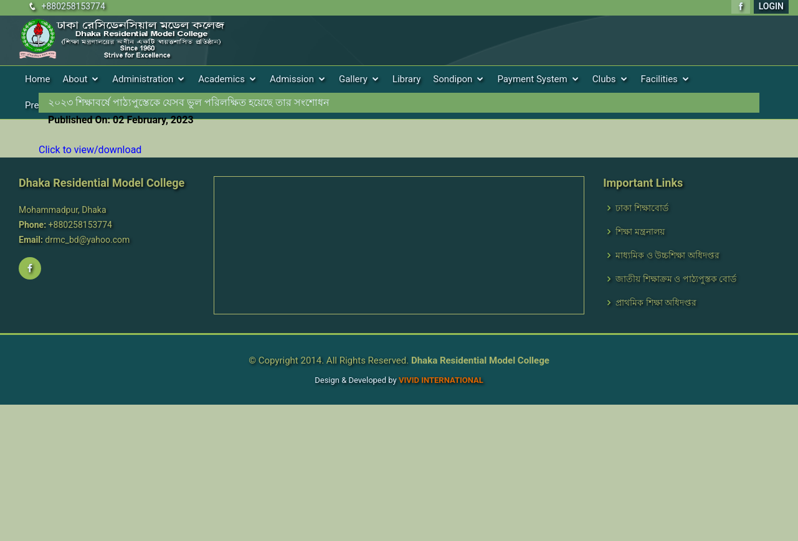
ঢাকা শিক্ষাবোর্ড (641, 208)
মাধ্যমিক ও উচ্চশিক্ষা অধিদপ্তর (667, 255)
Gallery (353, 79)
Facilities (659, 79)
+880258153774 (73, 6)
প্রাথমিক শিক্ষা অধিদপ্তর (655, 302)
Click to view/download (90, 150)
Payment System (532, 79)
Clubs (604, 79)
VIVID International (441, 380)
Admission (292, 79)
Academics (221, 79)
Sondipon (452, 79)
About (74, 79)
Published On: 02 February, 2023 (121, 120)
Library (406, 79)
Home (37, 79)
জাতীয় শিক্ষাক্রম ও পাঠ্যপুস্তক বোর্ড (675, 279)
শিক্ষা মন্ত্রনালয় (639, 231)
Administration (142, 79)
